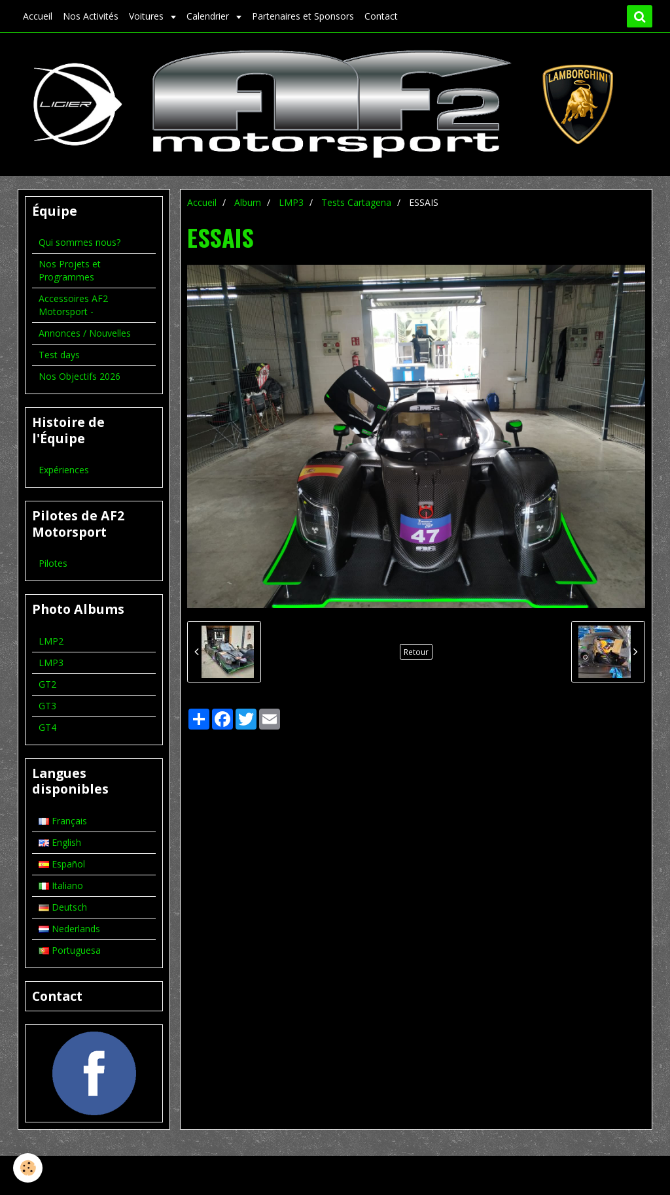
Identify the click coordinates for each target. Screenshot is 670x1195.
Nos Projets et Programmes (70, 270)
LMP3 (291, 202)
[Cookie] (28, 1168)
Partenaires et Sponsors (303, 16)
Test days (59, 354)
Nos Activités (90, 16)
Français (63, 821)
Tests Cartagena (356, 202)
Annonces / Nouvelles (85, 333)
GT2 (47, 684)
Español (62, 864)
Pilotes (53, 563)
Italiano (61, 885)
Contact (381, 16)
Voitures (147, 16)
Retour (416, 652)
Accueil (37, 16)
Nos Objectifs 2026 (79, 376)
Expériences (64, 469)
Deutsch (63, 907)
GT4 (47, 727)
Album (247, 202)
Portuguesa (70, 950)
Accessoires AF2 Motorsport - (73, 305)
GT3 (47, 705)
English (60, 842)
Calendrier (209, 16)
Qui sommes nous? (79, 242)
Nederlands (69, 928)
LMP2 (51, 641)
